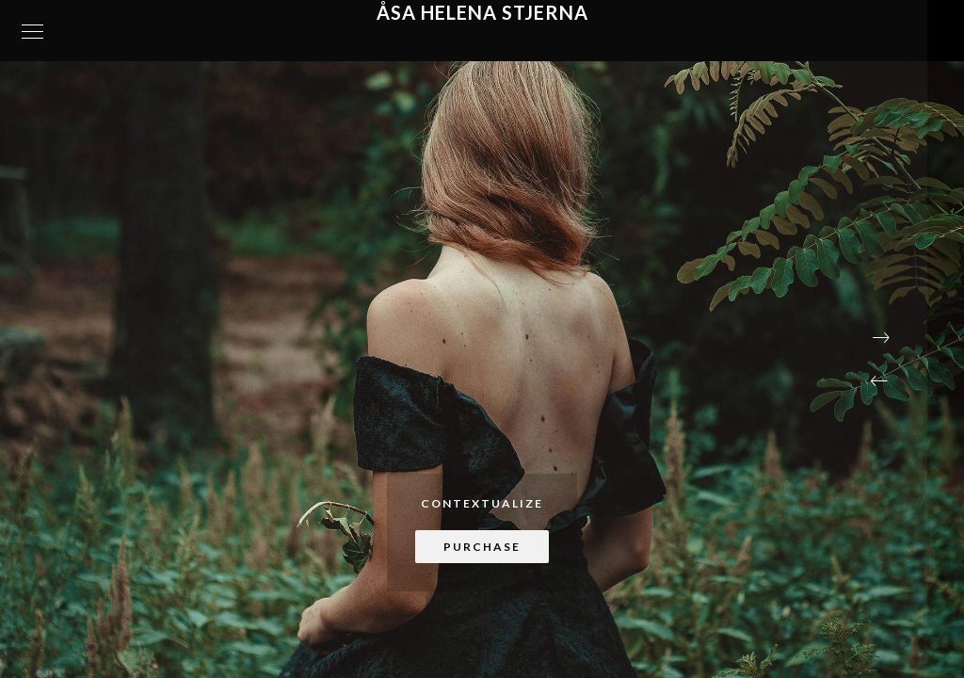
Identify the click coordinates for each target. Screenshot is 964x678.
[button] (879, 381)
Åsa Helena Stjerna (482, 12)
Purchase (482, 547)
